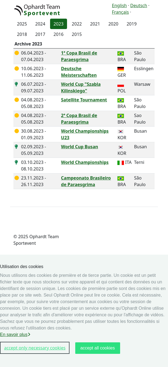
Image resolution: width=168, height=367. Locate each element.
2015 (77, 34)
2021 (95, 24)
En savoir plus (15, 334)
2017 (40, 34)
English (119, 5)
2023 (59, 24)
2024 (40, 24)
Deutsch (138, 5)
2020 (113, 24)
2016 (59, 34)
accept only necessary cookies (34, 348)
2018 (22, 34)
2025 (22, 24)
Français (120, 12)
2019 (132, 24)
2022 (77, 24)
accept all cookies (97, 348)
